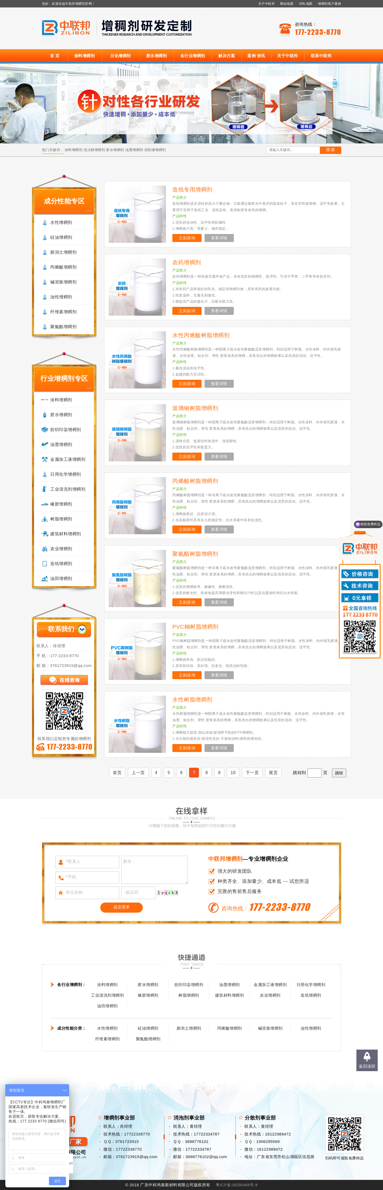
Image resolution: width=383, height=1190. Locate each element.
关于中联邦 (266, 4)
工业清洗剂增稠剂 (67, 489)
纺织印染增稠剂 (65, 429)
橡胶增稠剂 (61, 504)
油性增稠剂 (61, 297)
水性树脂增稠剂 (192, 699)
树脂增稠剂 (61, 519)
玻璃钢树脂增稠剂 (195, 408)
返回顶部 (367, 1066)
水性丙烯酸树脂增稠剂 (201, 335)
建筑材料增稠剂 (65, 534)
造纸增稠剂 (61, 563)
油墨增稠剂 (134, 150)
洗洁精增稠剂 (94, 150)
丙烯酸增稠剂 (63, 267)
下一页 (252, 772)
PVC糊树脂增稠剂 (195, 627)
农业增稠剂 (61, 548)
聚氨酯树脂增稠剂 (195, 554)
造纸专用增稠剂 (192, 189)
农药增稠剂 (186, 262)
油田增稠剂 (61, 578)
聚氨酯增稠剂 (63, 326)
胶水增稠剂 (156, 55)
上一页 (138, 772)
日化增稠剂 (120, 55)
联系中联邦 (321, 55)
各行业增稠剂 (192, 55)
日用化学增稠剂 (65, 474)
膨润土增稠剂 (63, 252)
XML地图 (306, 4)
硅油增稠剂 (61, 237)
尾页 (273, 772)
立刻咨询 (187, 238)
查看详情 (219, 238)
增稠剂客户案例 (329, 4)
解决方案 (226, 55)
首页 (117, 772)
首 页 (55, 55)
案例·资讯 (256, 55)
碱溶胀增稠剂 (63, 282)
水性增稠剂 (61, 222)
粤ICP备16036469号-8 (237, 1185)
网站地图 (286, 4)
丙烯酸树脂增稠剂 (195, 481)
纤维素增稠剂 (63, 312)
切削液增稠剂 (155, 150)
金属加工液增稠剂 (67, 459)
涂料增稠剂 (84, 55)
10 (233, 772)
